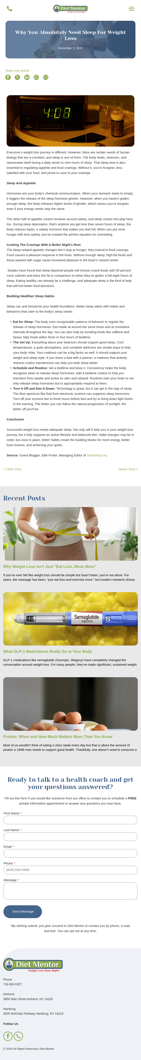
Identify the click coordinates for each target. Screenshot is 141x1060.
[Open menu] (131, 9)
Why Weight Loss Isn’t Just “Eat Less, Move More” (49, 566)
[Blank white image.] (9, 11)
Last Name (11, 830)
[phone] (18, 1037)
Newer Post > (128, 469)
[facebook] (8, 1037)
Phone (8, 863)
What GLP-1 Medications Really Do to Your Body (47, 651)
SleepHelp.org (97, 455)
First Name (11, 813)
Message (10, 880)
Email (8, 846)
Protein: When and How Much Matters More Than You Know (57, 737)
